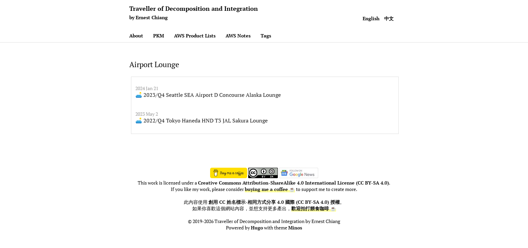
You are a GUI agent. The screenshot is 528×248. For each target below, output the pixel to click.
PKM (158, 35)
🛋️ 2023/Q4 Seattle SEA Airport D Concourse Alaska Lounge (208, 95)
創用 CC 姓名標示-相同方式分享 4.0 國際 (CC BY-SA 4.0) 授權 (274, 202)
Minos (295, 228)
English (371, 18)
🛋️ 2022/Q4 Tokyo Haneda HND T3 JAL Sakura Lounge (201, 120)
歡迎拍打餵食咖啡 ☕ (313, 208)
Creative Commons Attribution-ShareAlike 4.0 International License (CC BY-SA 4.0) (293, 183)
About (136, 35)
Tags (266, 35)
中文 (389, 18)
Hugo (257, 228)
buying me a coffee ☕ (270, 189)
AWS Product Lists (195, 35)
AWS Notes (238, 35)
